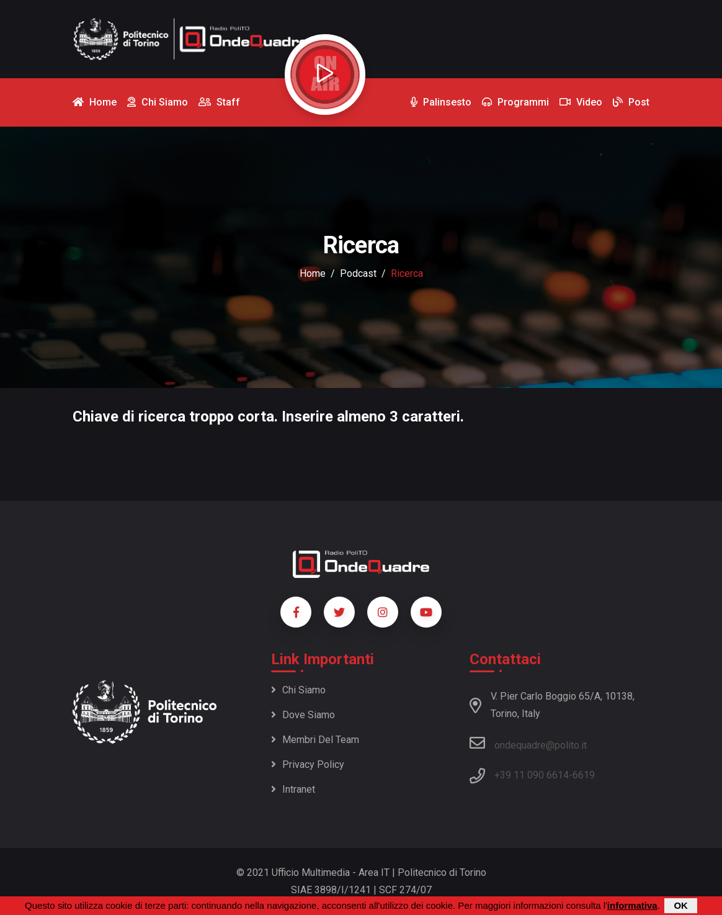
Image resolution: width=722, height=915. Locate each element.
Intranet (293, 789)
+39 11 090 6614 (531, 775)
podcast (358, 273)
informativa (632, 905)
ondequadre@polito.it (528, 743)
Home (313, 273)
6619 (584, 775)
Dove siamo (303, 715)
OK (681, 905)
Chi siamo (298, 690)
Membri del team (315, 740)
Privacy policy (307, 764)
